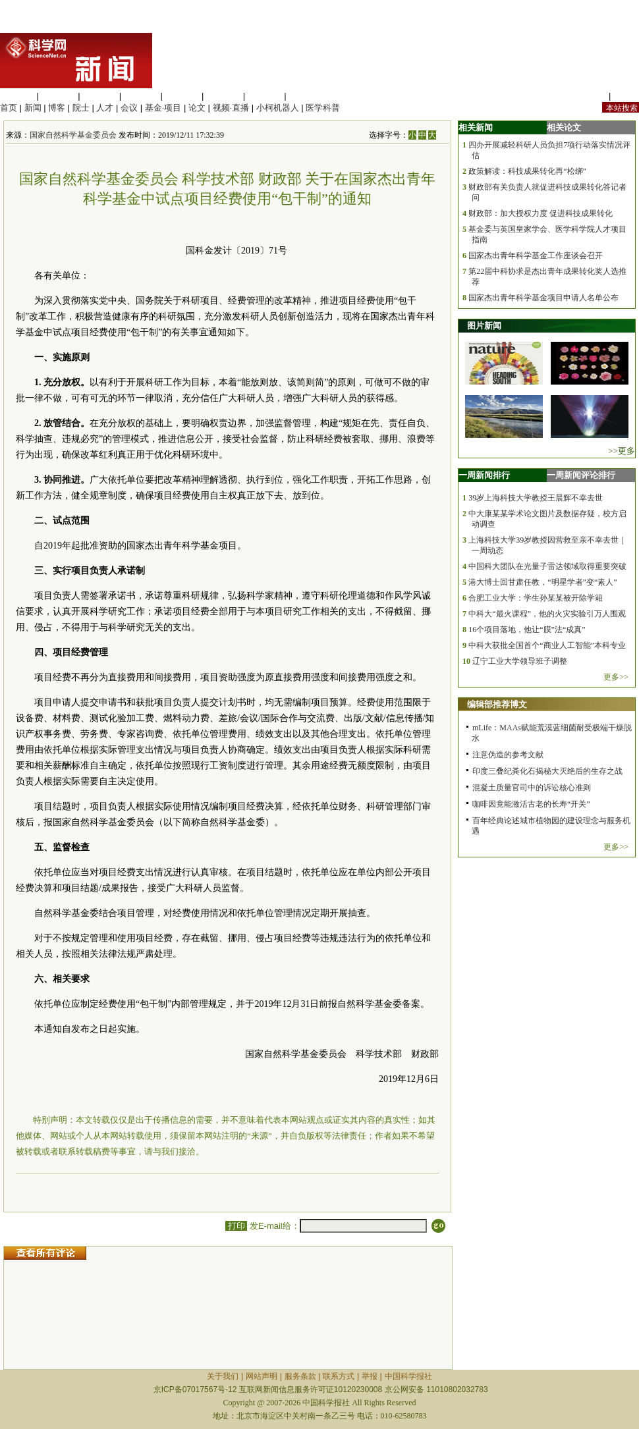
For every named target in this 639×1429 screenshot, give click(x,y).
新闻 (33, 108)
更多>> (615, 677)
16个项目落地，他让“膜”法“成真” (526, 629)
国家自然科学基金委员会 (73, 135)
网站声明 (261, 1376)
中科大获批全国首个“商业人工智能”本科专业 (547, 645)
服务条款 (300, 1376)
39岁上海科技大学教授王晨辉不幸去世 (535, 497)
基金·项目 (163, 108)
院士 (81, 108)
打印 (236, 1226)
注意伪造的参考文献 (507, 754)
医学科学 (59, 96)
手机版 (626, 96)
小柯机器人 (277, 108)
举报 (369, 1376)
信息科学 (182, 96)
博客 (56, 108)
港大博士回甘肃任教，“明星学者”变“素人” (542, 582)
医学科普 (323, 108)
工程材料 (141, 96)
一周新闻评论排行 (581, 475)
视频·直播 (231, 108)
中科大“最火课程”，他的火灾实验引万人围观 (547, 613)
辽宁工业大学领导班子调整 (519, 661)
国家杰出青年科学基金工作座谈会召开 (535, 255)
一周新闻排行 (484, 475)
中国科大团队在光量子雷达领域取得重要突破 (547, 566)
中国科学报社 (408, 1376)
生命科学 (17, 96)
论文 (197, 108)
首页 (8, 108)
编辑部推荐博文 (497, 704)
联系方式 (338, 1376)
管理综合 (306, 96)
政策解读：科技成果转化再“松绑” (527, 171)
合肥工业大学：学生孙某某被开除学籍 (535, 598)
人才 (104, 108)
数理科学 (265, 96)
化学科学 (99, 96)
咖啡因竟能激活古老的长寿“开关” (531, 804)
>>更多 (621, 451)
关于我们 (222, 1376)
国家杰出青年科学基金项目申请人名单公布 (543, 297)
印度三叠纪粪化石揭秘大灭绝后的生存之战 (547, 771)
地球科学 (223, 96)
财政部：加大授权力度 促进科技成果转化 (540, 213)
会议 (129, 108)
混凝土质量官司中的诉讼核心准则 (531, 787)
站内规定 (589, 96)
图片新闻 (484, 326)
